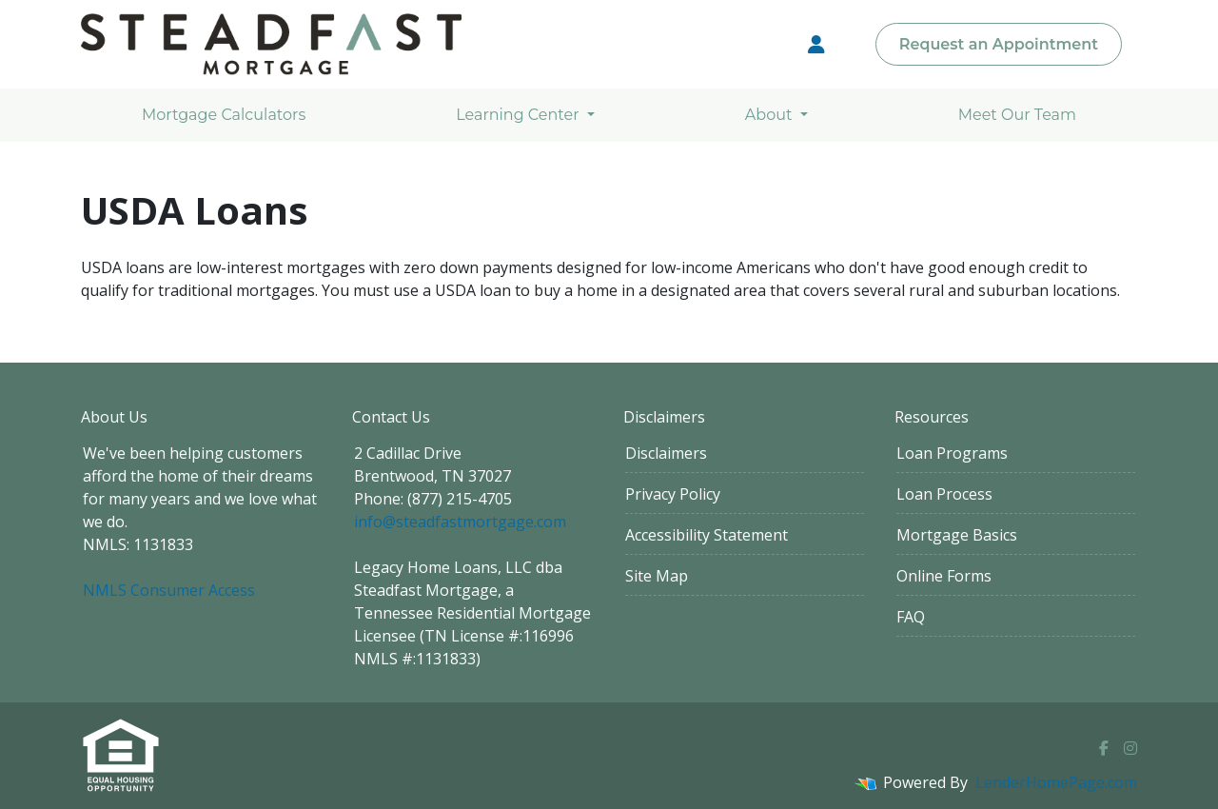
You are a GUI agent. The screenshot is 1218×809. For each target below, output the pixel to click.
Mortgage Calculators (223, 115)
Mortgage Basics (956, 534)
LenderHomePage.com (1056, 782)
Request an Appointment (998, 44)
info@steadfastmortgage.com (460, 521)
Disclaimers (666, 453)
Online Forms (944, 575)
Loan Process (944, 493)
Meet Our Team (1017, 115)
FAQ (910, 616)
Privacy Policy (672, 493)
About (770, 115)
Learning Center (519, 115)
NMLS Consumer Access (169, 590)
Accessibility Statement (706, 534)
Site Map (656, 575)
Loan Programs (952, 453)
